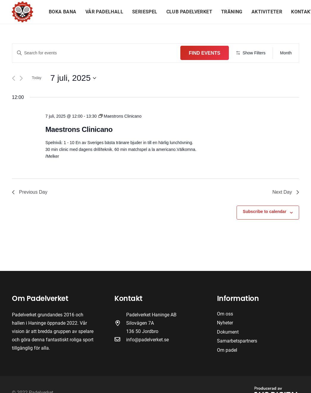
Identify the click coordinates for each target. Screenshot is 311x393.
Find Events (248, 53)
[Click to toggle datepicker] (73, 95)
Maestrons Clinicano (79, 147)
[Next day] (21, 96)
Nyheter (225, 323)
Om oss (225, 314)
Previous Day (29, 209)
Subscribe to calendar (264, 229)
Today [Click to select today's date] (36, 95)
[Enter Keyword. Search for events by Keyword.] (118, 53)
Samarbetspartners (237, 341)
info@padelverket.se (147, 340)
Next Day (285, 209)
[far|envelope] (120, 340)
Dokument (228, 332)
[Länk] (22, 11)
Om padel (227, 350)
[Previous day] (13, 96)
